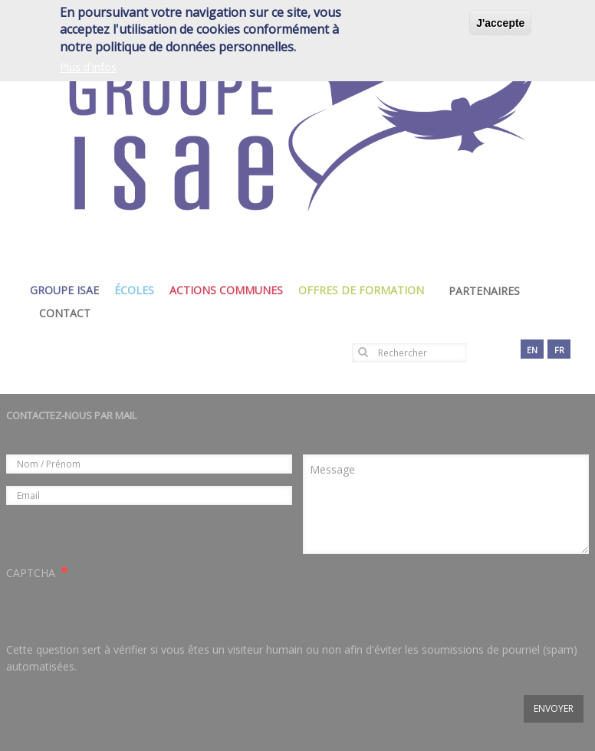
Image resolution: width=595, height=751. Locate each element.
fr (559, 350)
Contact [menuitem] (64, 313)
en (532, 350)
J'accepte (500, 23)
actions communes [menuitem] (230, 290)
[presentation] (122, 611)
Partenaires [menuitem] (484, 291)
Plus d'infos (88, 67)
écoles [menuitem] (138, 290)
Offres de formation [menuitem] (365, 290)
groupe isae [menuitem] (68, 290)
